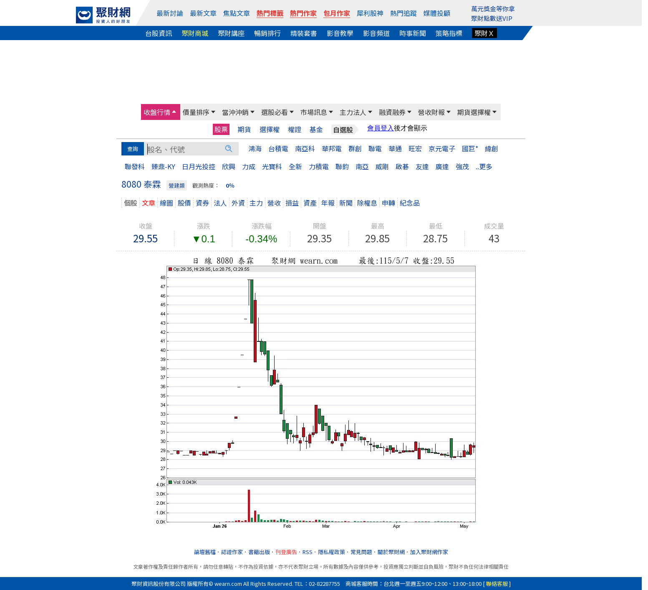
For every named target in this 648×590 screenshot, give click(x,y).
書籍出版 (259, 552)
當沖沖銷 (235, 112)
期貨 (244, 129)
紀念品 (410, 203)
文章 (148, 203)
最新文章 (203, 13)
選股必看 (274, 112)
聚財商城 (195, 33)
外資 (238, 203)
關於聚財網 (391, 552)
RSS (308, 552)
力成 (248, 166)
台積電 (278, 148)
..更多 (484, 166)
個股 (130, 203)
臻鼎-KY (163, 166)
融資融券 (392, 112)
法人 (220, 203)
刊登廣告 (286, 552)
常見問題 (361, 552)
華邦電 (332, 148)
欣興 (228, 166)
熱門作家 (303, 13)
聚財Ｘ (484, 33)
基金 (316, 129)
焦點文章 (236, 13)
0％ (230, 185)
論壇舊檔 (205, 552)
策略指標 (449, 33)
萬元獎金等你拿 (493, 8)
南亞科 (305, 148)
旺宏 (415, 148)
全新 (295, 166)
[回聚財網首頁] (103, 15)
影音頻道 (376, 33)
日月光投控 (198, 166)
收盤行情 (157, 112)
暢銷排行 (267, 33)
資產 (310, 203)
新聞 (346, 203)
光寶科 (272, 166)
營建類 (177, 185)
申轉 (388, 203)
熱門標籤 (270, 13)
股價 (184, 203)
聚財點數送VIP (491, 18)
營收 (274, 203)
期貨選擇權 (474, 112)
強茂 (462, 166)
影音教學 (340, 33)
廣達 (442, 166)
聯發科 (135, 166)
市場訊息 (313, 112)
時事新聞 (412, 33)
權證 (294, 129)
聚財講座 (231, 33)
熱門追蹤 (403, 13)
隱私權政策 (331, 552)
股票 (221, 129)
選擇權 (270, 129)
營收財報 (431, 112)
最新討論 (169, 13)
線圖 (166, 203)
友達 (422, 166)
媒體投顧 (437, 13)
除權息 (367, 203)
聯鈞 (342, 166)
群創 (355, 148)
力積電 (319, 166)
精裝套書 (303, 33)
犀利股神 (370, 13)
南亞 (362, 166)
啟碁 (402, 166)
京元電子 (442, 148)
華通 (395, 148)
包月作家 (336, 13)
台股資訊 (158, 33)
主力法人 (353, 112)
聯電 (375, 148)
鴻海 (255, 148)
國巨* (470, 148)
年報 (328, 203)
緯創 (491, 148)
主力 (256, 203)
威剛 (382, 166)
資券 (202, 203)
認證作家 (232, 552)
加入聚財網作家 (429, 552)
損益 (292, 203)
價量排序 (196, 112)
